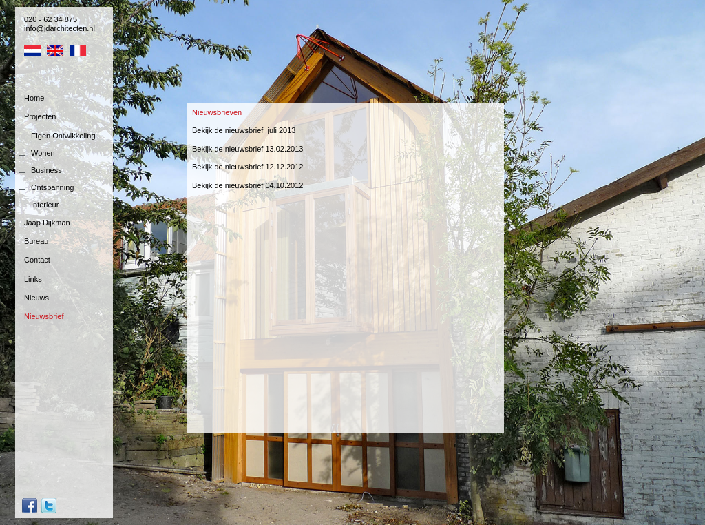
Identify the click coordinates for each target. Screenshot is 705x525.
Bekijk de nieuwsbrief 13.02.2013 (247, 149)
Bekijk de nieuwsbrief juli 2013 (243, 130)
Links (33, 279)
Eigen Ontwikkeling (63, 136)
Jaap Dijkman (47, 222)
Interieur (45, 204)
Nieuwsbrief (43, 316)
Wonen (43, 153)
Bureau (36, 241)
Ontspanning (52, 187)
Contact (37, 260)
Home (34, 98)
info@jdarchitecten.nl (59, 28)
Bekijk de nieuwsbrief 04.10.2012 (247, 185)
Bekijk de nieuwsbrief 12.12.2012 (247, 167)
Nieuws (36, 298)
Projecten (40, 116)
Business (46, 170)
